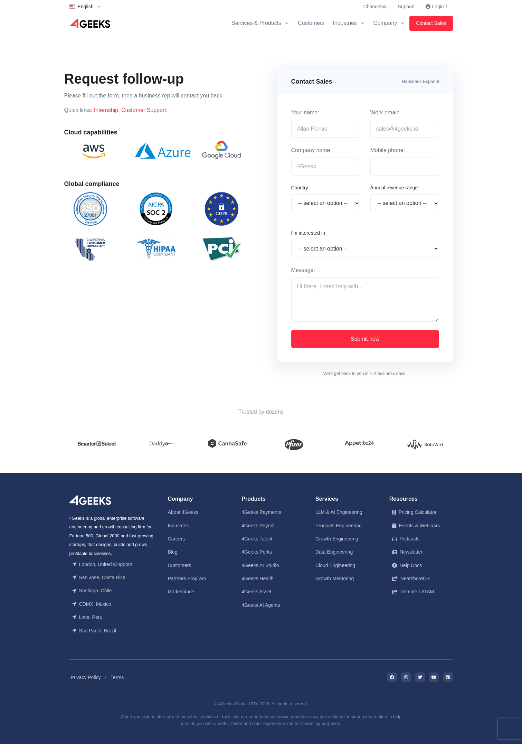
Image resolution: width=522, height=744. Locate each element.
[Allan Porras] (325, 129)
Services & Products (256, 23)
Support (406, 6)
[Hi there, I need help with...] (365, 299)
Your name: (305, 112)
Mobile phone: (387, 150)
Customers (311, 23)
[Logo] (90, 23)
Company (385, 23)
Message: (303, 270)
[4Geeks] (325, 167)
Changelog (375, 6)
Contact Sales (431, 23)
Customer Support (143, 110)
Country (299, 187)
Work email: (384, 112)
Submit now (365, 339)
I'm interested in (308, 233)
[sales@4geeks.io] (404, 129)
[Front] (90, 499)
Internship (106, 110)
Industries (345, 23)
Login (436, 6)
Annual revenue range (394, 187)
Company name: (311, 150)
